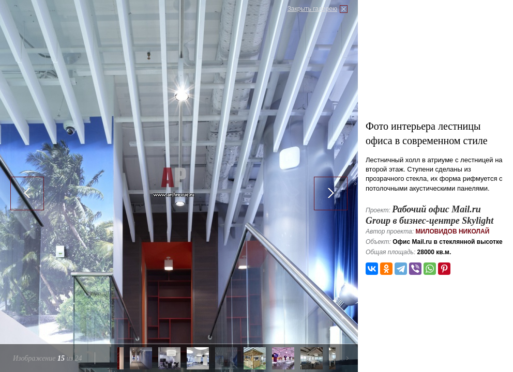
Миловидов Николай (452, 231)
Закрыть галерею (312, 8)
